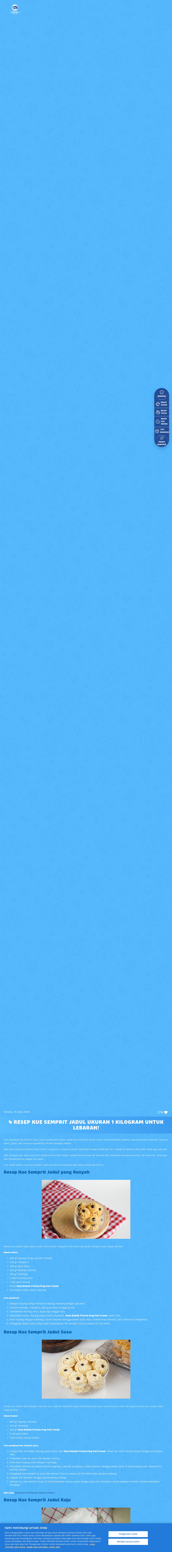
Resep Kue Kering (162, 421)
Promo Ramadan (161, 440)
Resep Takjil (161, 412)
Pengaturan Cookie (128, 1534)
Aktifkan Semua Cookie (128, 1542)
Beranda (162, 393)
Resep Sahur (161, 404)
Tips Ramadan (162, 431)
